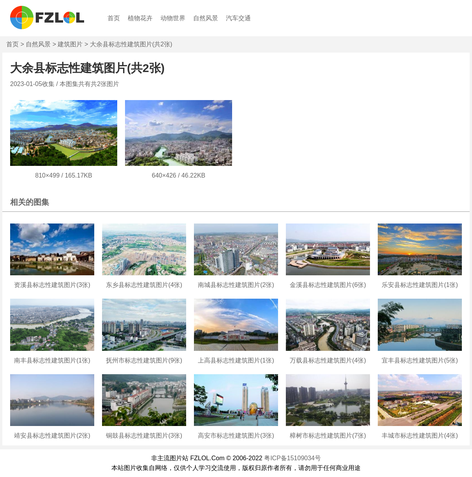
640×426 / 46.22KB (178, 175)
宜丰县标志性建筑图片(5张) (420, 360)
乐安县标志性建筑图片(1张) (420, 285)
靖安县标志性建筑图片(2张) (52, 435)
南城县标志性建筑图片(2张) (236, 285)
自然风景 (205, 18)
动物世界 (172, 18)
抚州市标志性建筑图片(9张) (144, 360)
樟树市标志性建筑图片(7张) (328, 435)
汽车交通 (238, 18)
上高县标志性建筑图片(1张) (236, 360)
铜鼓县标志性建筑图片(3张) (144, 435)
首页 (113, 18)
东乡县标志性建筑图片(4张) (144, 285)
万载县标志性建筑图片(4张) (328, 360)
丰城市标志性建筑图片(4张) (420, 435)
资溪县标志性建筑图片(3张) (52, 285)
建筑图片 (70, 44)
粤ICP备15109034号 (292, 458)
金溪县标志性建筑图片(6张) (328, 285)
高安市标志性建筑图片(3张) (236, 435)
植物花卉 (140, 18)
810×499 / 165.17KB (63, 175)
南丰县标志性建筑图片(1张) (52, 360)
